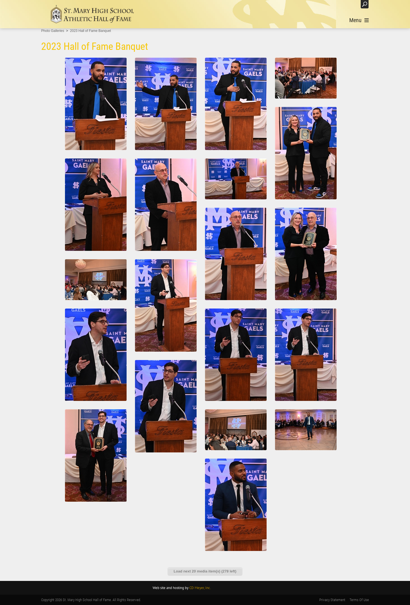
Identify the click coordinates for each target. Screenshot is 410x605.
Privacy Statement (332, 600)
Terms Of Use (359, 600)
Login (350, 4)
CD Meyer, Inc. (200, 587)
